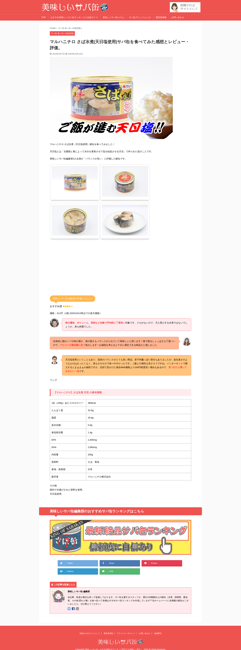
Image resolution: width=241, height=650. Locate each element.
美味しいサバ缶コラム (113, 17)
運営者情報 (161, 17)
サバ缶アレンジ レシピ (140, 17)
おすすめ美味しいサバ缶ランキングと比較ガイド (74, 17)
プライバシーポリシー (126, 633)
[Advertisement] (75, 269)
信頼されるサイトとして (89, 633)
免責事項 (158, 633)
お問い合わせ (177, 17)
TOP (43, 17)
